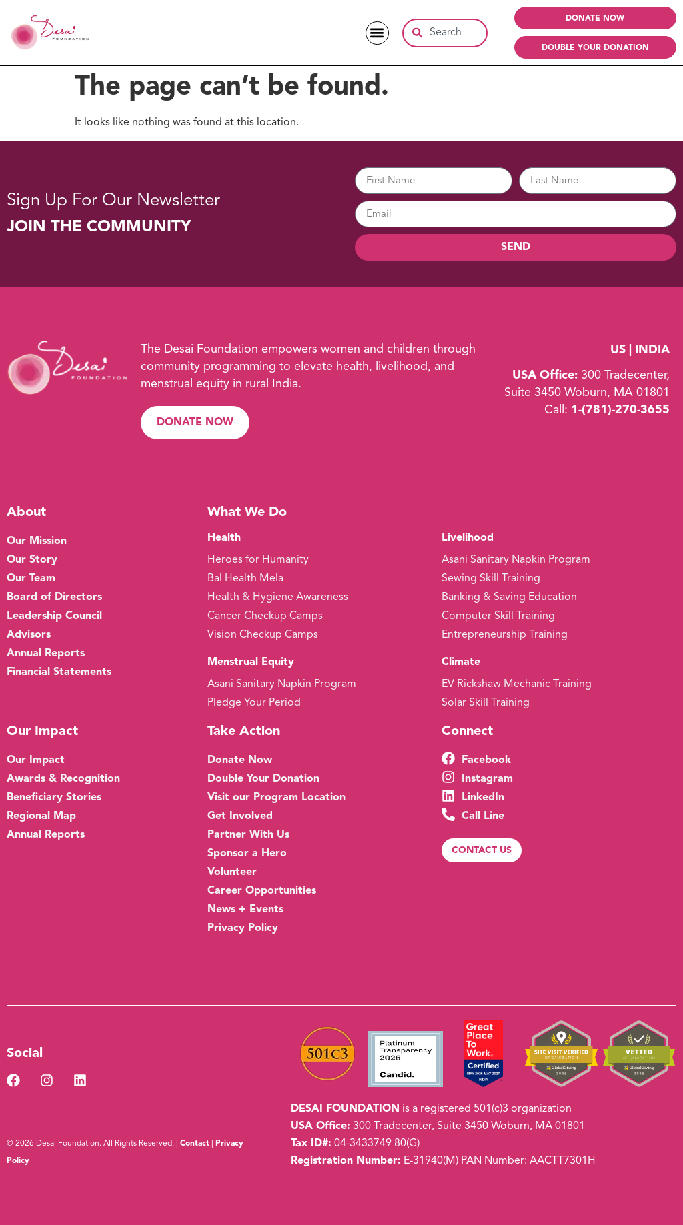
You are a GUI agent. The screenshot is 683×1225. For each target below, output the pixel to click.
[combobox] (445, 33)
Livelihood (468, 538)
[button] (377, 33)
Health (224, 538)
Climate (461, 662)
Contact (194, 1144)
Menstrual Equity (250, 662)
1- (620, 410)
